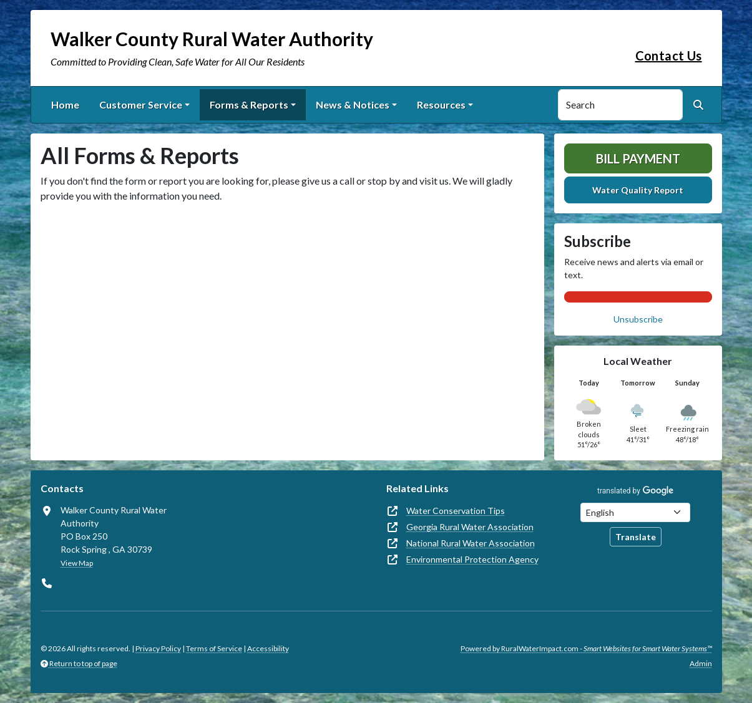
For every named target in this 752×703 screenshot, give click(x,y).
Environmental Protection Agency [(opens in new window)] (472, 559)
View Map (77, 563)
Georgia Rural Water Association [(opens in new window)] (470, 526)
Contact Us (668, 55)
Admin (701, 663)
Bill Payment (638, 158)
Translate (635, 536)
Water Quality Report (637, 190)
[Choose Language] (635, 512)
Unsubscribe (638, 319)
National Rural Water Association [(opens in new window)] (470, 543)
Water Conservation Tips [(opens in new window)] (455, 510)
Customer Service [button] (140, 104)
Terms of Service (214, 648)
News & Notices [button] (352, 104)
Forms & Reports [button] (249, 104)
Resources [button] (441, 104)
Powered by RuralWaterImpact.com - (586, 648)
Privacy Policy (158, 648)
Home (65, 104)
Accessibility (268, 648)
